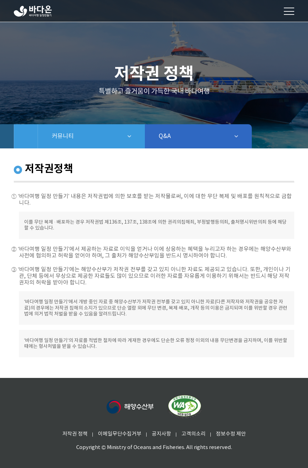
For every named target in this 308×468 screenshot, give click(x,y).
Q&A (183, 136)
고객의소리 (193, 434)
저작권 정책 (75, 434)
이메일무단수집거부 (119, 434)
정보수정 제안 (231, 434)
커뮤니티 (87, 136)
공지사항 (161, 434)
